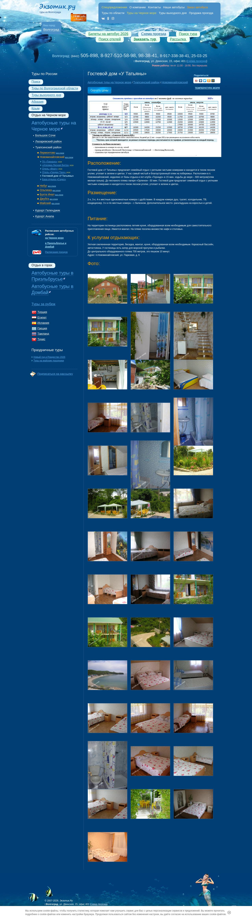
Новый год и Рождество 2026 (49, 357)
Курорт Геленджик (47, 210)
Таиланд (43, 333)
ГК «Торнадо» (49, 161)
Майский (45, 203)
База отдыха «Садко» (54, 179)
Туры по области (113, 13)
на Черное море (54, 238)
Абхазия (38, 101)
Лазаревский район (48, 141)
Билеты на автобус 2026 (108, 34)
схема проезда (196, 61)
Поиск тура (188, 34)
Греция (42, 328)
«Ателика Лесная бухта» (55, 165)
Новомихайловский (52, 157)
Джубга (44, 198)
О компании (137, 7)
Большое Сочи (45, 135)
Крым (36, 108)
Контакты (154, 7)
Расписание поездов (56, 252)
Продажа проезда (201, 13)
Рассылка (178, 39)
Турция (42, 312)
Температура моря (207, 88)
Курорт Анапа (44, 216)
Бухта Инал (47, 194)
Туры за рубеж (43, 304)
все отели (60, 153)
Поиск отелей (110, 39)
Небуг (43, 185)
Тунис (41, 339)
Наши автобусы (174, 7)
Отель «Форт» (50, 168)
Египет (42, 317)
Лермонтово (47, 152)
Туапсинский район (48, 147)
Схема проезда (153, 34)
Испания (43, 322)
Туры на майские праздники (48, 360)
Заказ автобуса (197, 7)
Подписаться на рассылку (55, 373)
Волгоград (51, 30)
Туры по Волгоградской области (55, 88)
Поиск (36, 81)
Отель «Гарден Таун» (54, 172)
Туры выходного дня (173, 13)
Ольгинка (46, 190)
